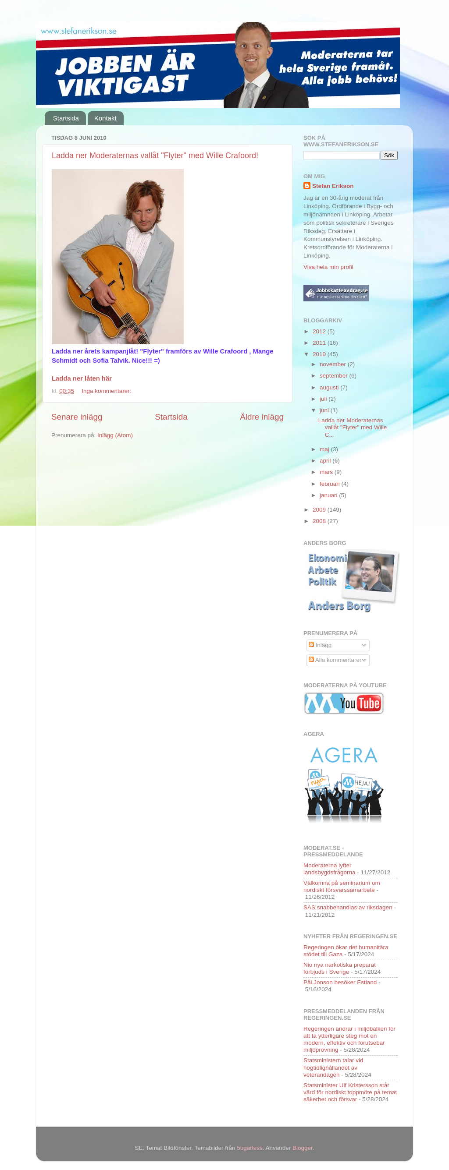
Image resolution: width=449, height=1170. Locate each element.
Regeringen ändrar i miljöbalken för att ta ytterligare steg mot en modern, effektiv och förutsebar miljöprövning (349, 1039)
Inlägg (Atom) (115, 435)
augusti (330, 387)
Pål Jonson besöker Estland (340, 982)
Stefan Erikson (333, 186)
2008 (320, 521)
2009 (320, 509)
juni (325, 410)
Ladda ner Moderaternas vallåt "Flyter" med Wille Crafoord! (155, 155)
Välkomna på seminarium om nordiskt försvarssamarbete (341, 886)
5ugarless (250, 1148)
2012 (320, 331)
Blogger (302, 1148)
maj (325, 449)
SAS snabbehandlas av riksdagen (347, 907)
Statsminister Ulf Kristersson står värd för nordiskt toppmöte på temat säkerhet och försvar (350, 1092)
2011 (320, 342)
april (326, 460)
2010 (320, 354)
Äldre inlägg (262, 416)
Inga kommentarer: (107, 391)
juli (324, 399)
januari (329, 495)
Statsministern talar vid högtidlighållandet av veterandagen (333, 1067)
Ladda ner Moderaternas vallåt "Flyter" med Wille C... (352, 427)
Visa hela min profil (328, 267)
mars (327, 472)
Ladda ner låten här (82, 378)
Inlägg (320, 645)
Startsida (66, 118)
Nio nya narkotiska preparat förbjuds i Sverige (339, 968)
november (334, 364)
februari (331, 484)
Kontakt (105, 118)
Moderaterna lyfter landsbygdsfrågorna (329, 869)
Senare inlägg (77, 416)
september (334, 375)
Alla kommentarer (335, 660)
